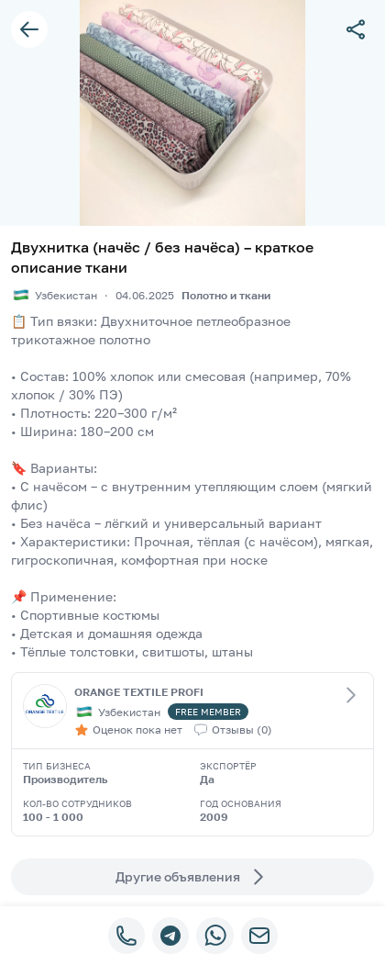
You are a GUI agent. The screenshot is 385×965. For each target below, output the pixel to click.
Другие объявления (193, 877)
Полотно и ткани (226, 295)
